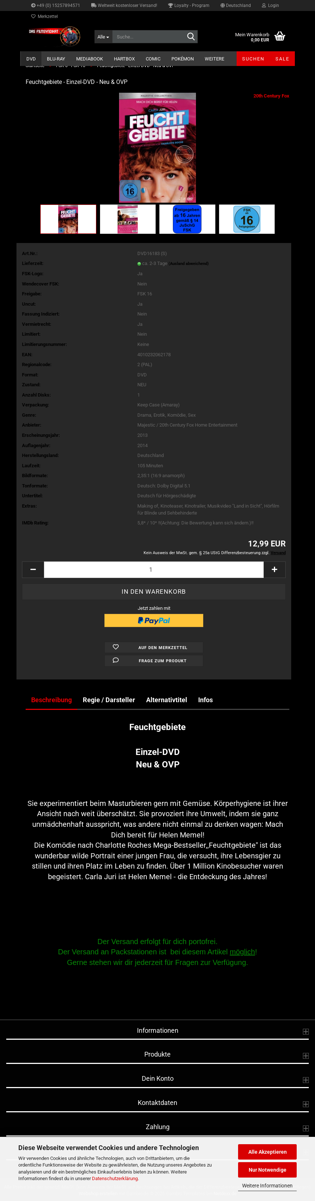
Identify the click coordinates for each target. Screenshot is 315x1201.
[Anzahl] (154, 569)
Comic (153, 59)
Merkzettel (44, 16)
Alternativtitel (166, 700)
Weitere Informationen (267, 1186)
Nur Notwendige (267, 1170)
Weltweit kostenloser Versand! (124, 5)
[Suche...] (103, 36)
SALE (282, 59)
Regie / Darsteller (109, 700)
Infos (205, 700)
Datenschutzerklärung (115, 1178)
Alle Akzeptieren (267, 1152)
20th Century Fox (271, 96)
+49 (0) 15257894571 (55, 5)
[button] (235, 5)
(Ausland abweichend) (188, 263)
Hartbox (124, 59)
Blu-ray (56, 59)
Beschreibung (51, 700)
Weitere (214, 59)
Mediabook (89, 59)
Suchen (253, 59)
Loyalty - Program (189, 5)
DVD (31, 59)
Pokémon (182, 59)
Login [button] (270, 5)
